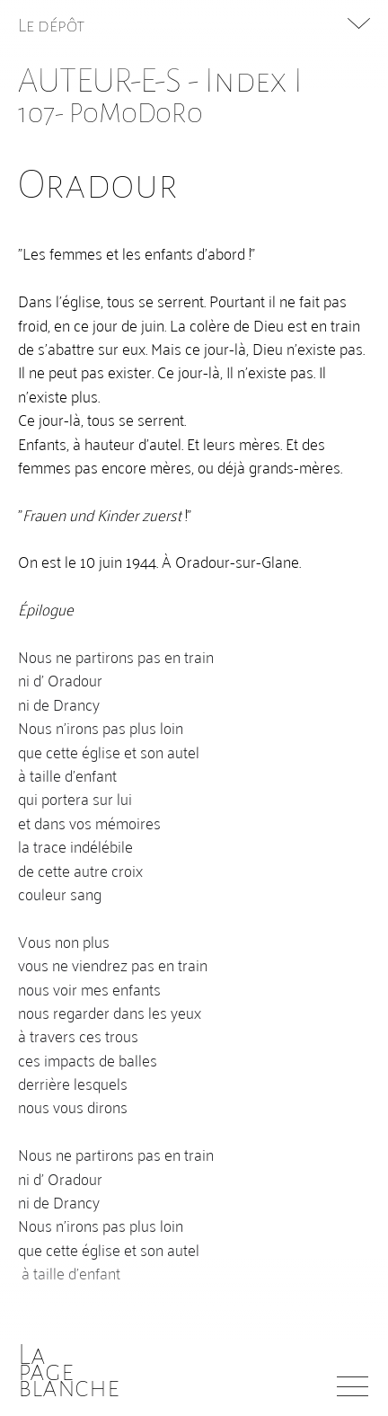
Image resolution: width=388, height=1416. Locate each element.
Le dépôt (51, 25)
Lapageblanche (68, 1371)
